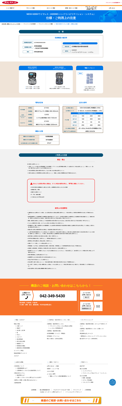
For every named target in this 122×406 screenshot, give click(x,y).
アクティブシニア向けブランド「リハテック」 (95, 373)
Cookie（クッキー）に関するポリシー (51, 392)
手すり (18, 334)
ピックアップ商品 (18, 350)
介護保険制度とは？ (22, 368)
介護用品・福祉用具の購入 (54, 330)
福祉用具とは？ (21, 375)
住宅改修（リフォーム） (53, 336)
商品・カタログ (20, 320)
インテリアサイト (87, 371)
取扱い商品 (17, 324)
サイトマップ (77, 390)
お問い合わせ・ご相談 (53, 366)
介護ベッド (20, 326)
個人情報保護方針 (45, 390)
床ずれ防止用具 (21, 341)
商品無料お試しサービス (86, 333)
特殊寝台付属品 (21, 345)
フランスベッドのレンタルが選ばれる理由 (61, 326)
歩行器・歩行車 (21, 330)
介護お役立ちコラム (19, 373)
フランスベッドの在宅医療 (29, 24)
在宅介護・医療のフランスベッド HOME (11, 24)
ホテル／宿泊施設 (87, 380)
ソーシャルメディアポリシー (73, 392)
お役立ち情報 (19, 362)
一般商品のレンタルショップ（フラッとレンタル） (93, 336)
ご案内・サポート (54, 362)
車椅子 (18, 328)
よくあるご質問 (51, 374)
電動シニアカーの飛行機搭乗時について (60, 376)
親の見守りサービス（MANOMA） (89, 338)
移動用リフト (20, 343)
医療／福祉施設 (87, 378)
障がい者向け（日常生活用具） (55, 338)
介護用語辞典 (17, 382)
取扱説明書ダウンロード (20, 353)
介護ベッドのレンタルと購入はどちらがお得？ (29, 377)
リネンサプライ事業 (88, 382)
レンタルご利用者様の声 (56, 328)
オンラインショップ (87, 320)
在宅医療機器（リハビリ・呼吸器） (56, 333)
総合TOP (82, 366)
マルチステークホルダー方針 (61, 390)
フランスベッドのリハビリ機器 (45, 24)
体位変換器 (20, 339)
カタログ (16, 355)
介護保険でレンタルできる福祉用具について (28, 370)
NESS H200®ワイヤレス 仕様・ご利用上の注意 (66, 24)
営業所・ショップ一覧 (53, 368)
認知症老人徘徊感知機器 (23, 348)
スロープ (19, 337)
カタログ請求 (50, 371)
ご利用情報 (87, 390)
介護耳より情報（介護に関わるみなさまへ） (26, 380)
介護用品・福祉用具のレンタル (55, 324)
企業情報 (33, 390)
